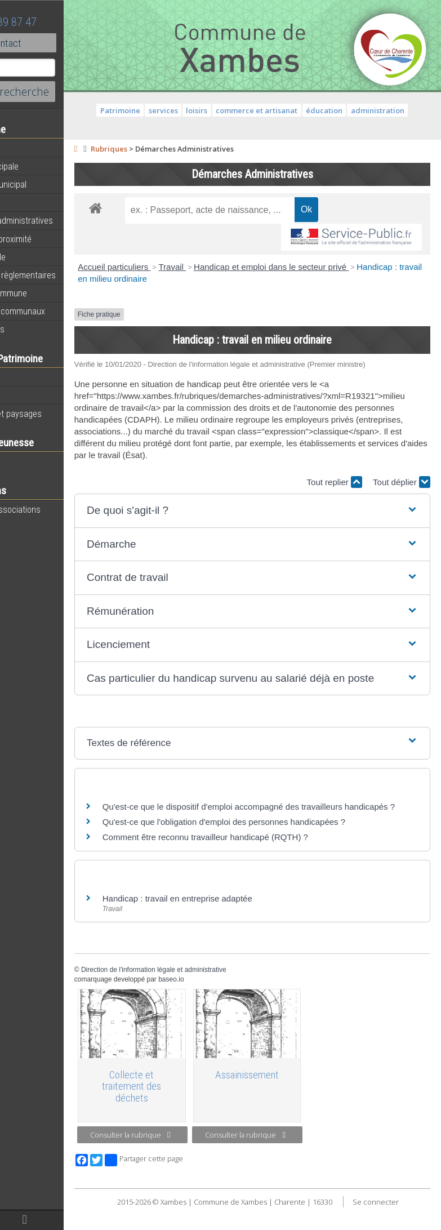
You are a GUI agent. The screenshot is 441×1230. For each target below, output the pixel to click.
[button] (282, 522)
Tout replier (334, 494)
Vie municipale (36, 257)
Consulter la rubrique (185, 1147)
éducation (354, 110)
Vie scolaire (31, 461)
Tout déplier (401, 494)
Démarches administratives (59, 220)
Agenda (23, 148)
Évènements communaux (55, 311)
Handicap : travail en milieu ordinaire (207, 278)
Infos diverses (35, 329)
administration (407, 110)
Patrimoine (29, 377)
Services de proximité (49, 239)
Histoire (23, 395)
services (193, 110)
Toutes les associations (53, 509)
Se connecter (288, 1224)
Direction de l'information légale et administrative (214, 993)
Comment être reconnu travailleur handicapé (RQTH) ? (265, 860)
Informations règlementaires (61, 275)
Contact (62, 43)
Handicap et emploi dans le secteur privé (332, 267)
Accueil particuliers (175, 267)
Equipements (33, 202)
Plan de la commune (46, 293)
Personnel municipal (46, 184)
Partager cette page (204, 1171)
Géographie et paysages (54, 413)
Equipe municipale (42, 166)
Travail (233, 267)
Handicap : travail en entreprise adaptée (238, 922)
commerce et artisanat (287, 110)
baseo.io (231, 1003)
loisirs (227, 110)
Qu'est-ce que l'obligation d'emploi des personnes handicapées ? (284, 845)
